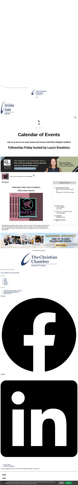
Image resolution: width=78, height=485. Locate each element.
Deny (61, 482)
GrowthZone (42, 250)
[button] (37, 97)
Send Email (59, 208)
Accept (68, 482)
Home (4, 475)
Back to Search (5, 173)
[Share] (33, 175)
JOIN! (4, 478)
